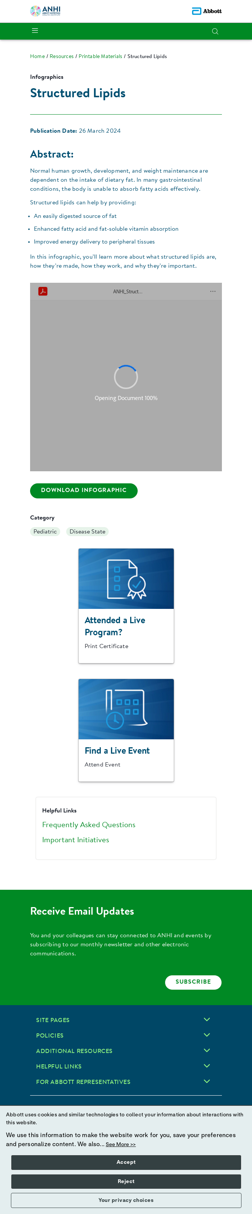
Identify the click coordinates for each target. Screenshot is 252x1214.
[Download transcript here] (84, 490)
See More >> (121, 1144)
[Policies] (207, 1035)
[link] (37, 57)
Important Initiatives (75, 840)
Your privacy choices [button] (126, 1200)
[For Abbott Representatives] (207, 1081)
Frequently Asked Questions (88, 825)
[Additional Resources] (207, 1050)
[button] (215, 31)
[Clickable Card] (126, 606)
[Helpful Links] (207, 1066)
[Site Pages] (207, 1019)
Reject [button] (126, 1181)
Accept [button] (126, 1162)
